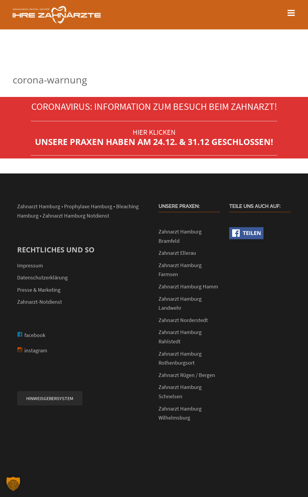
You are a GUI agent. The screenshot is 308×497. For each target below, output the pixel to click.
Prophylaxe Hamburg (88, 206)
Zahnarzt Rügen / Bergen (187, 375)
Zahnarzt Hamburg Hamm (188, 286)
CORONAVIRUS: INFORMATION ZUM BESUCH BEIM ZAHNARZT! (154, 107)
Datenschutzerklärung (42, 277)
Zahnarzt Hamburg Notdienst (75, 215)
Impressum (30, 265)
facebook (34, 335)
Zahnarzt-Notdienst (39, 301)
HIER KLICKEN (154, 132)
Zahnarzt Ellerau (177, 252)
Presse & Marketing (38, 289)
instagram (35, 350)
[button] (13, 484)
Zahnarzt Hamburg (38, 206)
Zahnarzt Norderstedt (183, 320)
